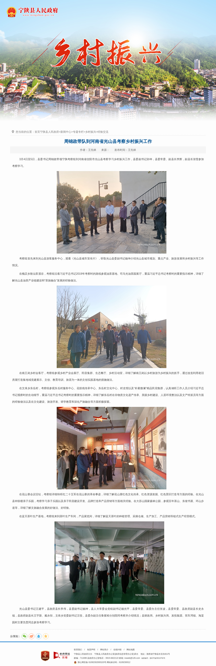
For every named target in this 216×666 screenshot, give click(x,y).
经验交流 (103, 131)
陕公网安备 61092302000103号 (90, 662)
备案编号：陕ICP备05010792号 (153, 658)
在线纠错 (117, 649)
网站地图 (131, 649)
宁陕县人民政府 (49, 131)
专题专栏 (78, 131)
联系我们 (78, 649)
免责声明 (91, 649)
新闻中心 (65, 131)
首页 (37, 131)
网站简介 (104, 649)
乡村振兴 (90, 131)
